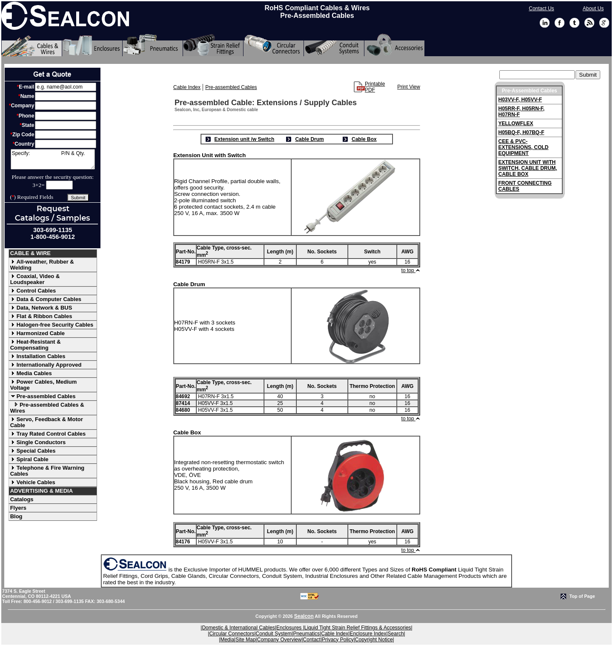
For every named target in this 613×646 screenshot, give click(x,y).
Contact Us (541, 8)
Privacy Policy (338, 640)
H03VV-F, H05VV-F (520, 100)
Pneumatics (306, 634)
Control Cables (33, 290)
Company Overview (279, 640)
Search (396, 634)
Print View (408, 87)
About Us (593, 8)
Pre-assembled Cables (43, 396)
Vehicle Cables (32, 482)
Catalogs (22, 499)
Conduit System (274, 634)
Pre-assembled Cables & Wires (47, 408)
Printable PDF (375, 87)
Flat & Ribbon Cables (41, 316)
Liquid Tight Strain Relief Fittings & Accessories (357, 628)
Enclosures (289, 628)
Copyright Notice (374, 640)
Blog (16, 516)
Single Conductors (38, 442)
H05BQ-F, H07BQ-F (521, 132)
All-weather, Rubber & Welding (42, 264)
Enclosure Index (367, 634)
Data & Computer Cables (45, 299)
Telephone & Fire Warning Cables (47, 471)
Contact (312, 640)
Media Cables (31, 373)
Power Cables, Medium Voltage (43, 385)
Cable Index (187, 87)
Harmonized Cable (37, 333)
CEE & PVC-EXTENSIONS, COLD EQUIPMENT (523, 147)
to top (410, 270)
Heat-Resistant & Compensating (35, 345)
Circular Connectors (231, 634)
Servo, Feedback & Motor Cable (46, 422)
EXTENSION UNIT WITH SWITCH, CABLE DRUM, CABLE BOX (527, 168)
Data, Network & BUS (41, 307)
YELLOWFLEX (515, 123)
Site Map (245, 640)
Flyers (18, 508)
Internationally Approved (46, 365)
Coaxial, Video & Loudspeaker (35, 279)
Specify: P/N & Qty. (53, 159)
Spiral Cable (29, 459)
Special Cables (33, 451)
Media (227, 640)
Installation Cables (38, 356)
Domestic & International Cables (238, 628)
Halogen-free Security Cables (52, 325)
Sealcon (304, 616)
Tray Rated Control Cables (48, 434)
